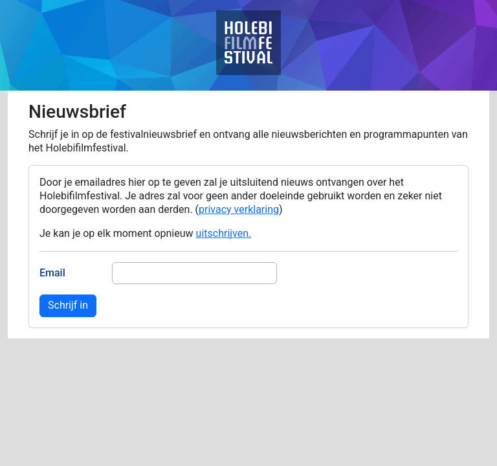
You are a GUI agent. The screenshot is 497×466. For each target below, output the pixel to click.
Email (52, 273)
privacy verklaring (239, 209)
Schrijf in (68, 305)
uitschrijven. (224, 233)
